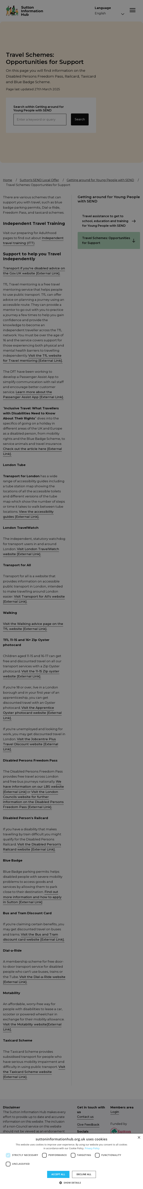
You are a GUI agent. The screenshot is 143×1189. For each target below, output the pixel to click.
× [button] (138, 1137)
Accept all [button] (58, 1174)
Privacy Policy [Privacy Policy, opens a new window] (92, 1148)
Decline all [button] (84, 1174)
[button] (71, 1183)
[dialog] (71, 1161)
